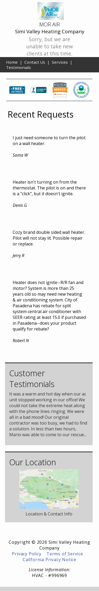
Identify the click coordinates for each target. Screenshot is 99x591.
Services (60, 62)
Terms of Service (64, 554)
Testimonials (18, 67)
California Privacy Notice (49, 559)
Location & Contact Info (49, 514)
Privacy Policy (26, 554)
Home (12, 62)
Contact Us (34, 62)
